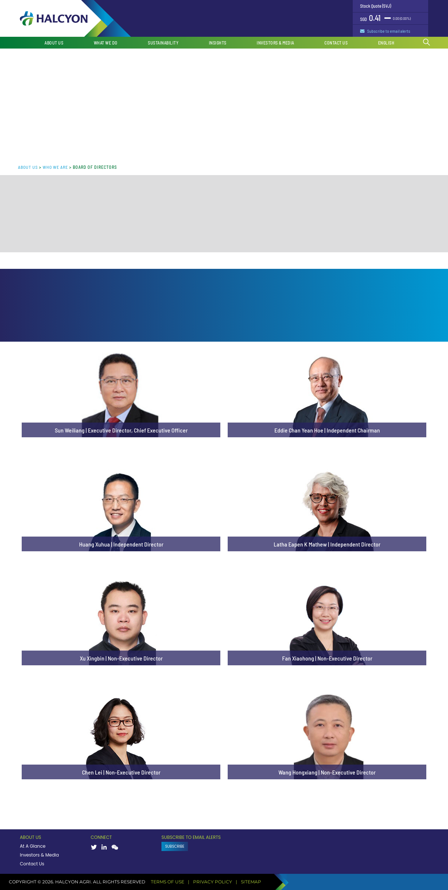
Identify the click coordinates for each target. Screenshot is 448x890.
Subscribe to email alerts (385, 30)
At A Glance (33, 846)
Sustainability (163, 42)
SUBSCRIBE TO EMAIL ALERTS (191, 837)
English (386, 42)
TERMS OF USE (167, 881)
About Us (54, 42)
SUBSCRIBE (174, 846)
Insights (218, 42)
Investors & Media (275, 42)
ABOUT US (30, 837)
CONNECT (101, 837)
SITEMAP (251, 881)
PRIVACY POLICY (212, 881)
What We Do (106, 42)
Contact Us (336, 42)
